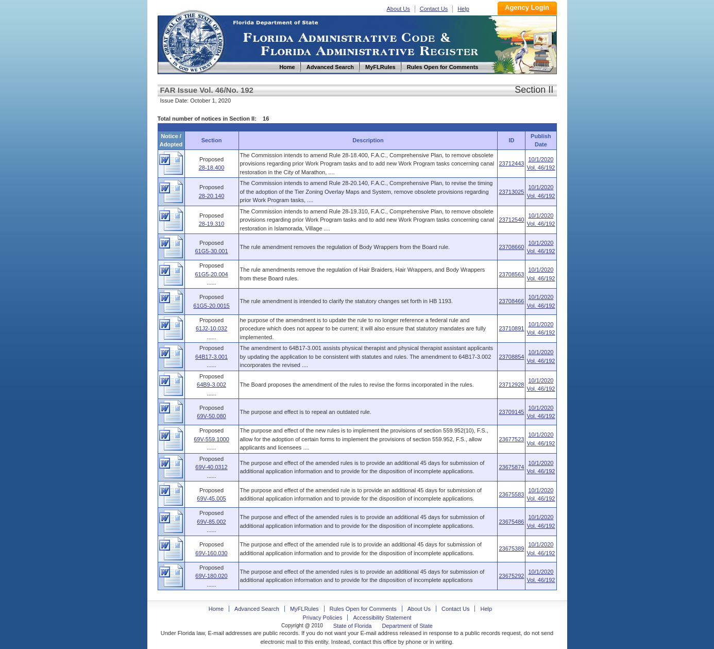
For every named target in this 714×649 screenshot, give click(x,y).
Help (463, 9)
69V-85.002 (211, 522)
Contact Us (434, 9)
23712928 (511, 384)
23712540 (511, 220)
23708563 (511, 274)
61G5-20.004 (211, 274)
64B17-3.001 (211, 357)
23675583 (511, 494)
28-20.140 (212, 196)
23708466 (511, 301)
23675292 (511, 576)
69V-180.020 (211, 576)
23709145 (511, 412)
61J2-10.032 (211, 328)
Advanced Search (256, 609)
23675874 (511, 467)
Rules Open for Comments (363, 609)
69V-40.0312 (211, 467)
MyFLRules (304, 609)
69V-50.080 (211, 416)
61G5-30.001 (211, 251)
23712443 (511, 163)
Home (193, 40)
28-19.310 (212, 224)
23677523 (511, 439)
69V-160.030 (211, 553)
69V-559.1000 (211, 439)
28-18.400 (212, 167)
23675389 (511, 548)
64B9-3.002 (211, 384)
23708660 (511, 247)
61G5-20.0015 (211, 306)
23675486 (511, 522)
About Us (398, 9)
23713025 (511, 192)
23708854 (511, 357)
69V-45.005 (211, 498)
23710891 (511, 328)
